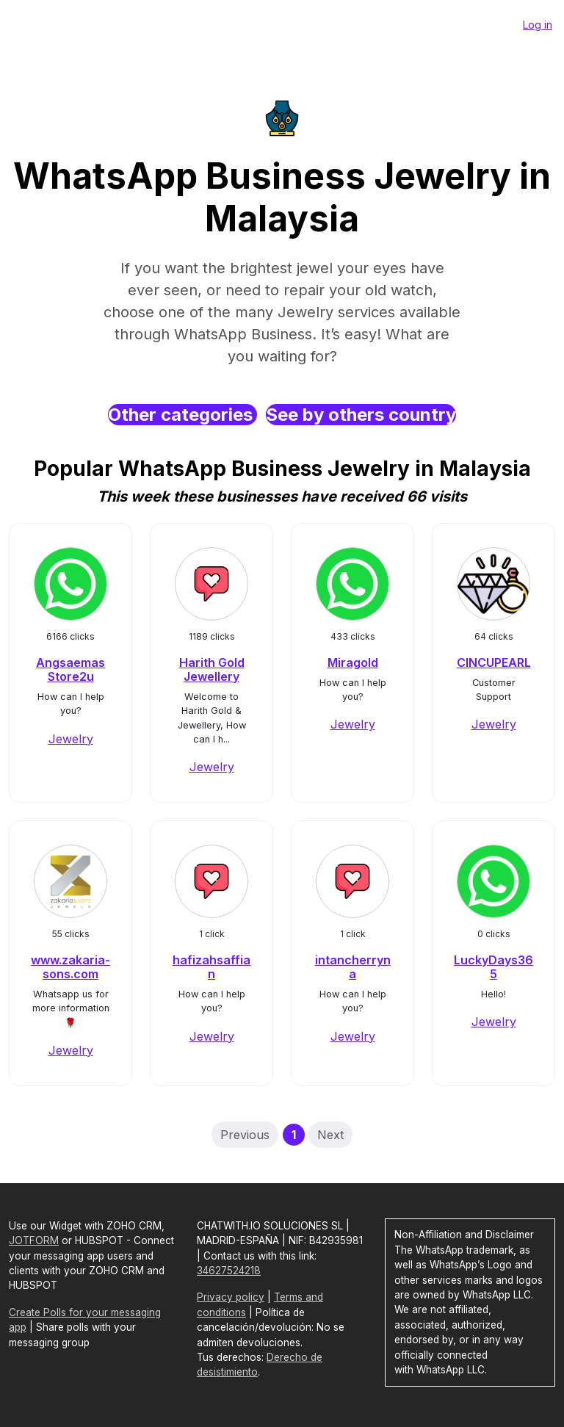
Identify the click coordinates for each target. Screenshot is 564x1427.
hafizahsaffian (211, 967)
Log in (537, 24)
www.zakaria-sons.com (70, 967)
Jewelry (70, 738)
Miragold (353, 662)
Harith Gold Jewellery (212, 669)
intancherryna (353, 967)
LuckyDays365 (493, 967)
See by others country (361, 414)
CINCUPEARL (494, 662)
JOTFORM (34, 1240)
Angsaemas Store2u (70, 669)
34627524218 (229, 1270)
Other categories (182, 414)
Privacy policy (230, 1297)
